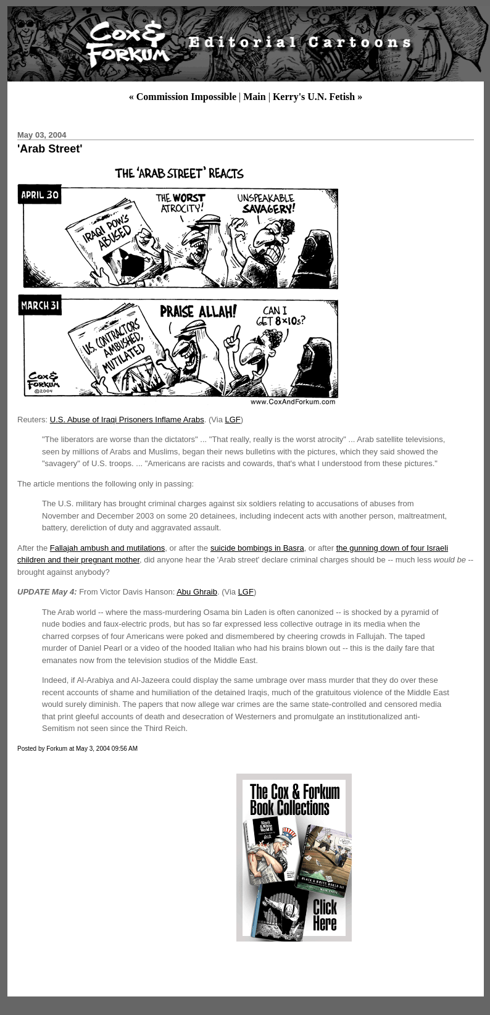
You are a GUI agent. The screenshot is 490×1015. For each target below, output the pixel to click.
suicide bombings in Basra (257, 548)
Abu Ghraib (196, 591)
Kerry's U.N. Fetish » (317, 96)
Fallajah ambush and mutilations (107, 548)
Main (254, 96)
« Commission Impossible (182, 96)
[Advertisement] (119, 857)
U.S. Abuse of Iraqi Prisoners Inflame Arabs (127, 419)
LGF (232, 419)
